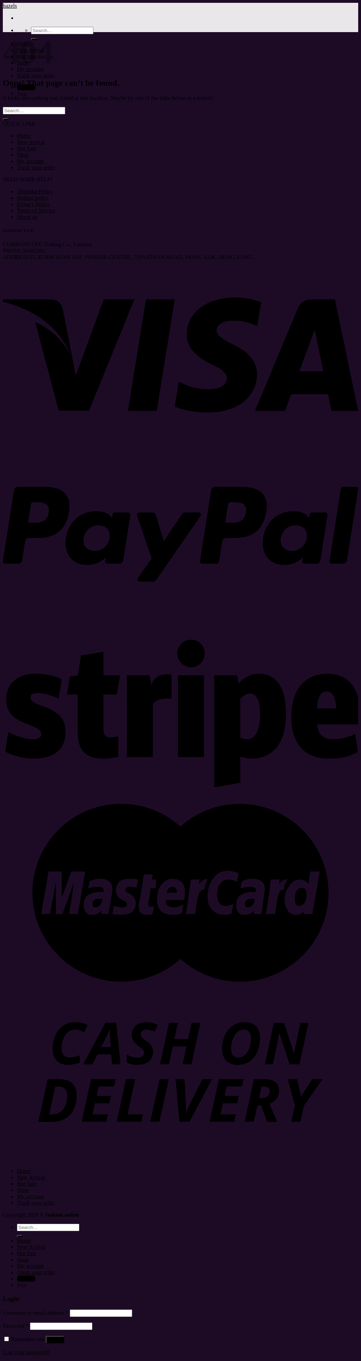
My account (30, 161)
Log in (55, 1339)
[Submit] (5, 119)
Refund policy (33, 198)
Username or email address (35, 1313)
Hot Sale (27, 148)
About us (27, 217)
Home (24, 136)
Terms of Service (36, 210)
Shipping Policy (35, 191)
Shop (23, 155)
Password (16, 1326)
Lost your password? (26, 1352)
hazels (10, 6)
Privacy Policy (33, 204)
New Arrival (31, 142)
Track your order (36, 75)
